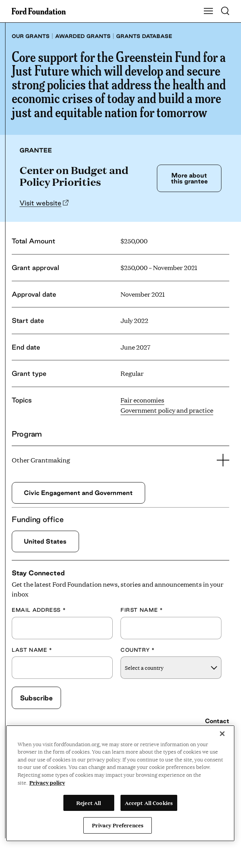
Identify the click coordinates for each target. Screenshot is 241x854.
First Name (141, 610)
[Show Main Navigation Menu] (208, 11)
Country (137, 650)
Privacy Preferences (118, 825)
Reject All (88, 803)
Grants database (144, 36)
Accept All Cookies (149, 803)
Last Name (32, 650)
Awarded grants (83, 36)
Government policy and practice (166, 410)
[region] (120, 783)
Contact (217, 721)
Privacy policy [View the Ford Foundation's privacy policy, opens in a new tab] (47, 782)
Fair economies (142, 399)
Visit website (40, 203)
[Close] (222, 733)
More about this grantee (189, 178)
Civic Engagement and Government (78, 492)
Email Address (39, 610)
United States (45, 541)
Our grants (31, 36)
